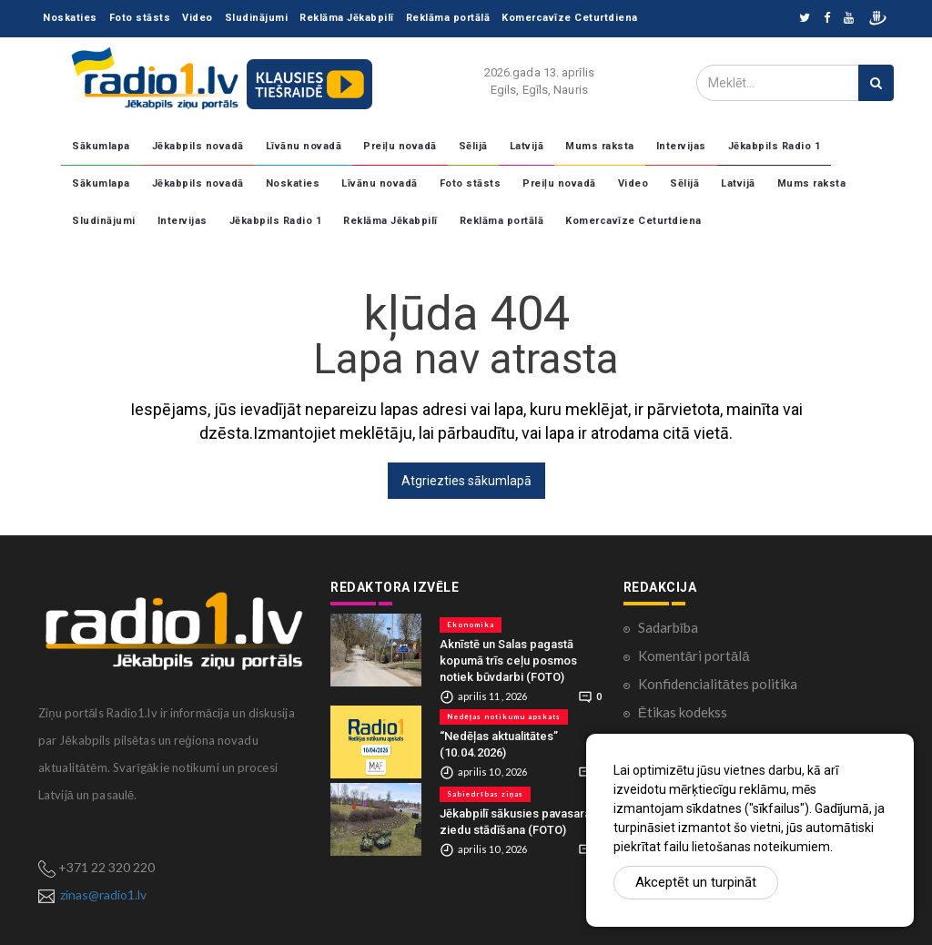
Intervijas (681, 146)
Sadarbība (668, 627)
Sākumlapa (101, 146)
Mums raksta (599, 146)
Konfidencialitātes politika (717, 684)
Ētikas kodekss (682, 712)
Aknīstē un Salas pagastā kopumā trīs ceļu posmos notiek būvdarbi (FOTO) (508, 660)
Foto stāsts (140, 18)
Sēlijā (473, 146)
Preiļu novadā (400, 146)
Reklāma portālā (448, 18)
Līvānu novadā (304, 146)
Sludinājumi (257, 18)
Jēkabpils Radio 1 (774, 146)
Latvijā (527, 146)
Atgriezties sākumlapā (466, 480)
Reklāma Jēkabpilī (346, 18)
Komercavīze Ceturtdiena (569, 18)
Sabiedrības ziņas (485, 793)
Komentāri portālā (694, 655)
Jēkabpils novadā (198, 146)
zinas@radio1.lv (103, 894)
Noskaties (70, 18)
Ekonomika (470, 624)
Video (197, 18)
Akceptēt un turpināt (695, 882)
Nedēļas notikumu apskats (503, 716)
